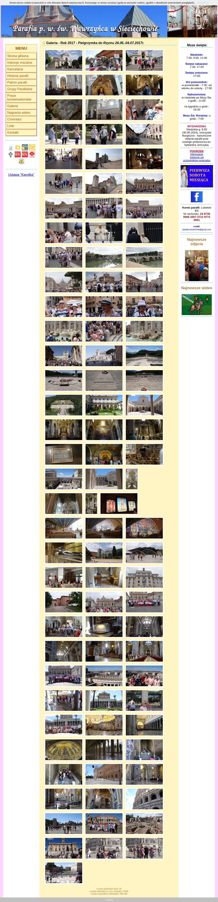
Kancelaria (15, 69)
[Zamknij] (202, 2)
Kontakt (12, 132)
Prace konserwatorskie (19, 97)
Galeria (12, 106)
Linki (10, 126)
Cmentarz (14, 119)
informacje (196, 154)
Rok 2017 (67, 43)
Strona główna (17, 56)
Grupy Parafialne (19, 89)
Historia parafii (17, 76)
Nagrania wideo (18, 112)
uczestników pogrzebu (197, 160)
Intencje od (196, 157)
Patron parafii (17, 82)
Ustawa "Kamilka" (21, 174)
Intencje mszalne (19, 62)
